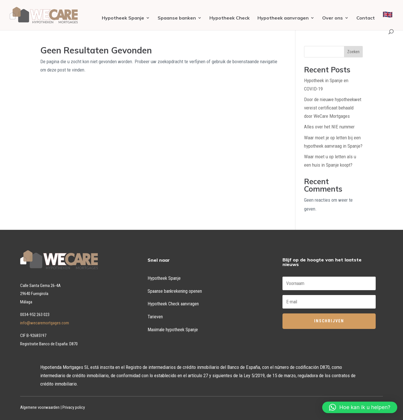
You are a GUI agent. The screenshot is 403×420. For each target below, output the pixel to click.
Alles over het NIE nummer (329, 127)
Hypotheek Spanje (123, 18)
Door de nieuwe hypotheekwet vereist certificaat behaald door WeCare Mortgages (332, 108)
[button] (359, 407)
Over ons (332, 18)
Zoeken (353, 51)
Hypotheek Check (229, 18)
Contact (365, 18)
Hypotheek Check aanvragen (173, 304)
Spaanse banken (177, 18)
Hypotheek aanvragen (283, 18)
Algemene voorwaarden (40, 407)
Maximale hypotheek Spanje (173, 329)
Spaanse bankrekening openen (175, 291)
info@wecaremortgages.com (44, 322)
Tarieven (155, 316)
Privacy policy (73, 407)
